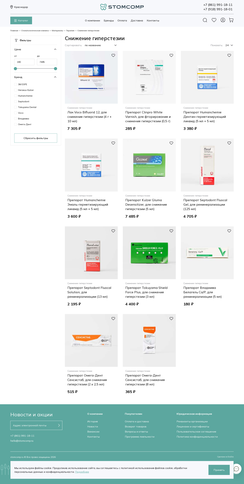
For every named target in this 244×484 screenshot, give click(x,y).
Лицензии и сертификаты (193, 426)
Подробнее (82, 471)
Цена (17, 49)
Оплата (122, 20)
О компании (92, 20)
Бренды (109, 20)
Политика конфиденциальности (197, 436)
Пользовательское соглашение (196, 431)
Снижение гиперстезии (88, 30)
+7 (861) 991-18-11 (22, 435)
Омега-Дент (24, 124)
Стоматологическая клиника (35, 30)
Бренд (18, 77)
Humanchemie (25, 95)
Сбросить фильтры (36, 138)
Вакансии (93, 431)
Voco (20, 112)
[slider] (15, 68)
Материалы (57, 30)
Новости (92, 426)
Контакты (153, 20)
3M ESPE (22, 84)
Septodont (23, 101)
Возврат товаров (135, 426)
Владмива (23, 118)
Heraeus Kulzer (26, 90)
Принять (219, 469)
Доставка (137, 20)
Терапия (70, 30)
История (92, 421)
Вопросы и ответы (136, 431)
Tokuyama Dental (27, 107)
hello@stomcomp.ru (21, 440)
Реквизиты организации (192, 421)
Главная (14, 30)
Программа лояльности (139, 436)
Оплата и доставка (137, 421)
